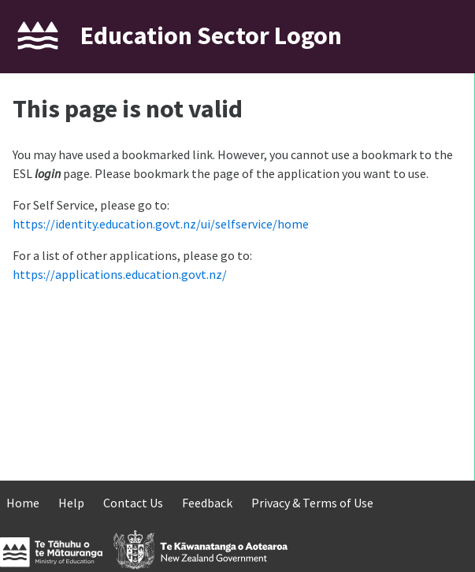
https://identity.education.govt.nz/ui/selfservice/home (161, 224)
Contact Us (133, 503)
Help (71, 503)
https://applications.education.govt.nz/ (120, 274)
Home (22, 503)
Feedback (207, 503)
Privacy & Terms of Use (312, 503)
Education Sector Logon (211, 35)
